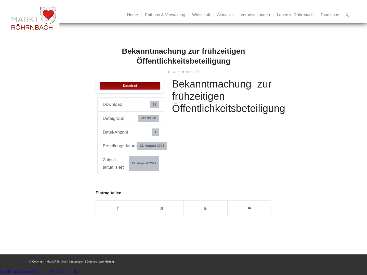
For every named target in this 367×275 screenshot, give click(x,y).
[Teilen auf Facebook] (118, 208)
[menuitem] (132, 15)
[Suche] (347, 15)
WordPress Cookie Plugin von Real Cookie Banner (43, 271)
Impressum (77, 261)
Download (130, 85)
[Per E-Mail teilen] (249, 208)
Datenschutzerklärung (100, 261)
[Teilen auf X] (162, 208)
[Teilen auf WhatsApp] (205, 208)
